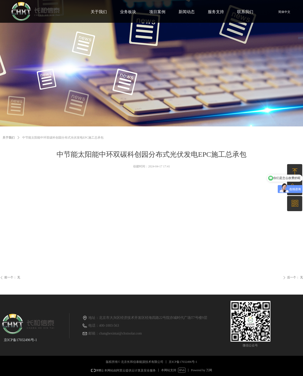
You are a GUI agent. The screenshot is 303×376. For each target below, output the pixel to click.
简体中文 (284, 12)
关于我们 (9, 137)
